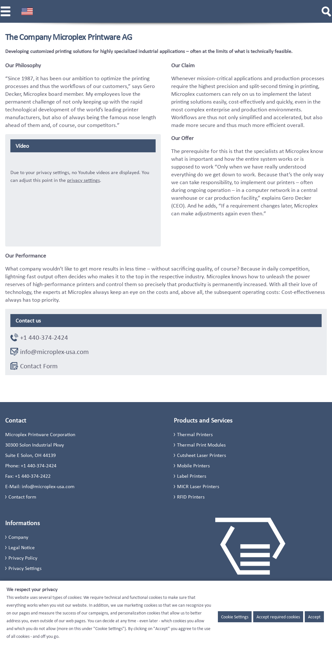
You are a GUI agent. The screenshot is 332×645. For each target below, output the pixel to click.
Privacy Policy (22, 558)
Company (18, 537)
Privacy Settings (25, 568)
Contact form (22, 497)
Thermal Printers (195, 434)
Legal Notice (21, 547)
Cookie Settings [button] (234, 617)
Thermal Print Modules (201, 445)
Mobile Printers (193, 465)
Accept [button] (314, 617)
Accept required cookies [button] (278, 617)
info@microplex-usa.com (54, 352)
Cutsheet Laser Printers (201, 455)
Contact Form (39, 366)
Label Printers (191, 476)
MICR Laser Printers (198, 486)
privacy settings (83, 180)
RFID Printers (191, 497)
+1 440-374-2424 (44, 337)
